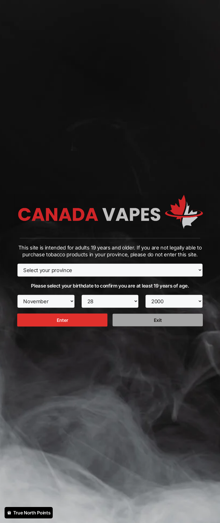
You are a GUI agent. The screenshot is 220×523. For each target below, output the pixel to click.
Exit (158, 320)
